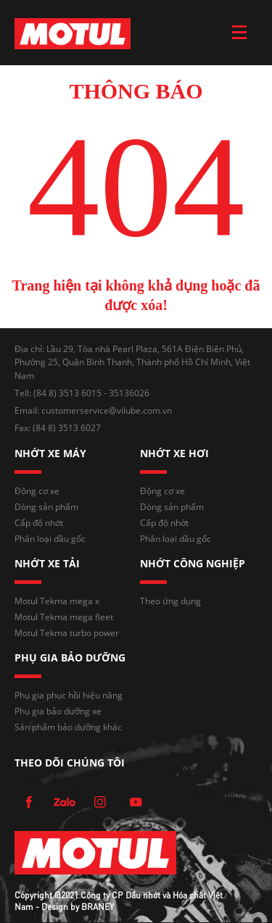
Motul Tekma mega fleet (64, 617)
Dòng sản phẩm (46, 507)
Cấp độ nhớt (39, 523)
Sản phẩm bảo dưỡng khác (68, 727)
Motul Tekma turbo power (67, 633)
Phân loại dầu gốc (50, 538)
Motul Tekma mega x (57, 601)
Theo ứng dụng (170, 601)
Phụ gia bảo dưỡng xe (58, 711)
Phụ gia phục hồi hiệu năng (69, 695)
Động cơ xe (37, 491)
